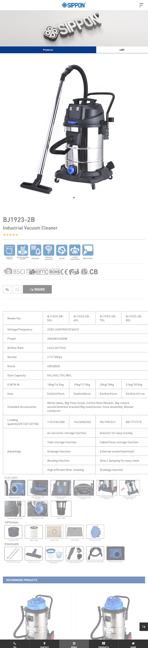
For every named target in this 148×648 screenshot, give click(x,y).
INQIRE (37, 297)
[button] (74, 197)
